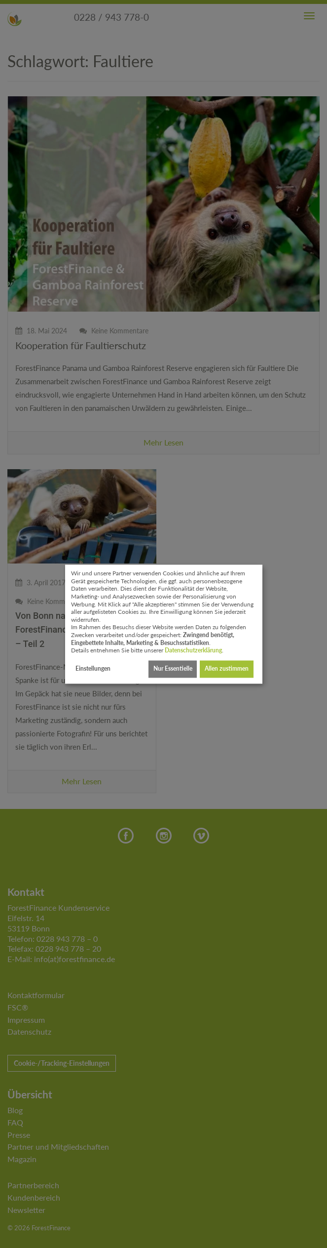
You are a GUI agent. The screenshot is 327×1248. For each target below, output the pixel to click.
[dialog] (163, 624)
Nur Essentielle (172, 669)
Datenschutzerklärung (193, 650)
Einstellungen (92, 669)
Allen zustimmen (227, 669)
